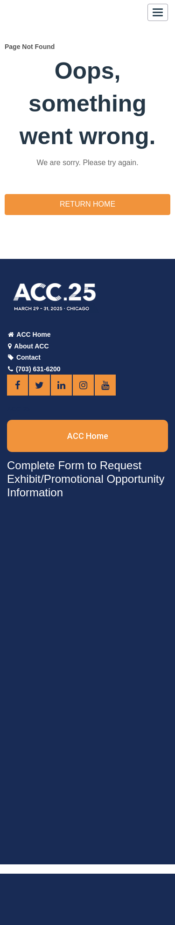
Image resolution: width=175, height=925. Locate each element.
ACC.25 (18, 409)
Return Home (87, 204)
